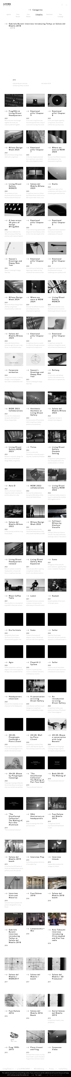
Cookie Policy (63, 1069)
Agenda (8, 14)
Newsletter (49, 14)
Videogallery (39, 14)
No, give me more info (56, 1075)
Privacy (51, 1069)
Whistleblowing (39, 1069)
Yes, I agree (38, 1075)
